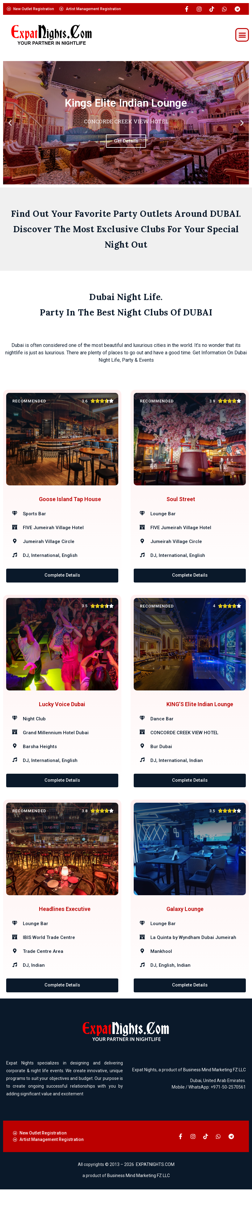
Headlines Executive (64, 937)
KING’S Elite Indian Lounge (199, 721)
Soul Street (180, 504)
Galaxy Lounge (185, 937)
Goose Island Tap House (70, 504)
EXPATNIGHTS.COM (155, 1198)
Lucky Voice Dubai (62, 721)
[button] (242, 35)
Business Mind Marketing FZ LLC (214, 1103)
